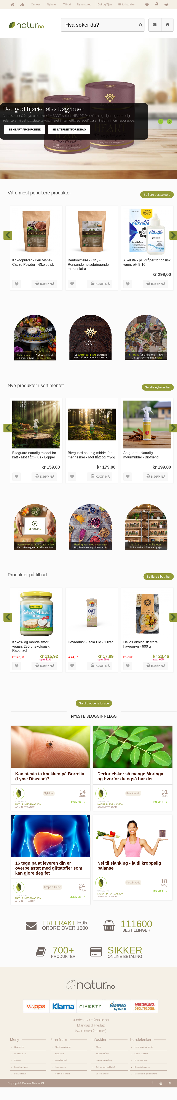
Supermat (59, 1066)
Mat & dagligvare (63, 1059)
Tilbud (67, 4)
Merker (17, 1073)
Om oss (36, 4)
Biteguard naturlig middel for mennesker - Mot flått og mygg (91, 467)
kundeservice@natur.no (91, 1032)
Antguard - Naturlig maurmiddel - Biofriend (141, 467)
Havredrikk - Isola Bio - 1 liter (90, 655)
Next (170, 134)
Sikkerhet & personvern (145, 1086)
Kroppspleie (60, 1079)
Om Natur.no (20, 1066)
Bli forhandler (126, 4)
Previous (161, 134)
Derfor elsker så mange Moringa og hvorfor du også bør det (130, 789)
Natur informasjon (28, 817)
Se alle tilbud (20, 1086)
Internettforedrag (104, 1073)
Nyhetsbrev (84, 4)
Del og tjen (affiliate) (105, 1079)
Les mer (75, 814)
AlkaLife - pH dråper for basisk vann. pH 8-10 (147, 275)
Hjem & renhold (62, 1086)
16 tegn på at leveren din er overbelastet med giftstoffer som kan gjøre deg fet (48, 880)
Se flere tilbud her (159, 589)
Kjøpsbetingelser (142, 1079)
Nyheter (52, 4)
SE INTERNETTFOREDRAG (69, 142)
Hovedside (19, 1059)
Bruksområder (102, 1066)
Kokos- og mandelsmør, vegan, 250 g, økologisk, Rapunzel (31, 659)
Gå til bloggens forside (94, 716)
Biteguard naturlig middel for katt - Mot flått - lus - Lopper (34, 467)
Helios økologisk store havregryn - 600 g (140, 657)
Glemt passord (141, 1066)
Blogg (98, 1059)
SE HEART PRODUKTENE (25, 142)
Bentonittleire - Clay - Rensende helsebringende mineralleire (88, 277)
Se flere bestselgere (157, 207)
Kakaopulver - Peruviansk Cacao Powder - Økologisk (33, 275)
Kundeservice (140, 1073)
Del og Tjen (105, 4)
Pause (170, 110)
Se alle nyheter (21, 1079)
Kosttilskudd (61, 1073)
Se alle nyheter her (158, 400)
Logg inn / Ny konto (143, 1059)
